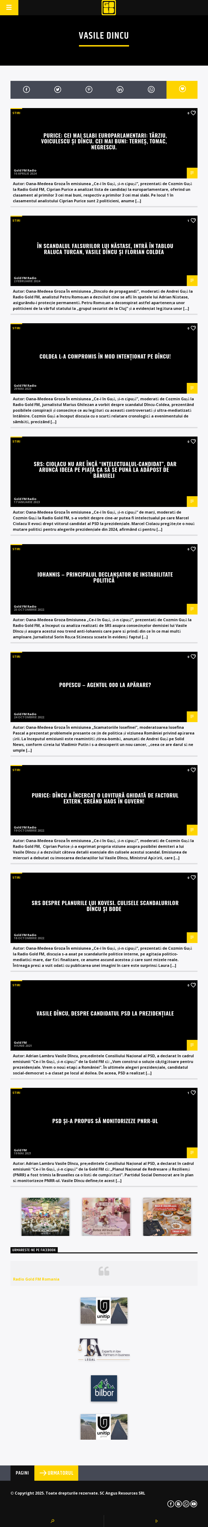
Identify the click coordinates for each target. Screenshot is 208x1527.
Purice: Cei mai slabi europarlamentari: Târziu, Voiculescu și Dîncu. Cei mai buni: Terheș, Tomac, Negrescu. (104, 141)
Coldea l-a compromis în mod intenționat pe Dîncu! (105, 356)
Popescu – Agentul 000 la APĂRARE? (105, 684)
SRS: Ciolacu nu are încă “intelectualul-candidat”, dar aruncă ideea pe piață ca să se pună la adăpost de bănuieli (105, 469)
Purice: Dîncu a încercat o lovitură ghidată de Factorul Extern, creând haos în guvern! (105, 798)
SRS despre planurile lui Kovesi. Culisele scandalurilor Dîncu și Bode (105, 905)
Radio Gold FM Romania (36, 1279)
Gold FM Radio (25, 170)
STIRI (16, 113)
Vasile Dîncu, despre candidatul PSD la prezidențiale (105, 1013)
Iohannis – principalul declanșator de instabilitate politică (105, 577)
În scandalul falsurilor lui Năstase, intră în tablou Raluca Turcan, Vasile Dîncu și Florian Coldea (105, 248)
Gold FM (20, 1042)
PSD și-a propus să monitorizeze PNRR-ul (105, 1121)
